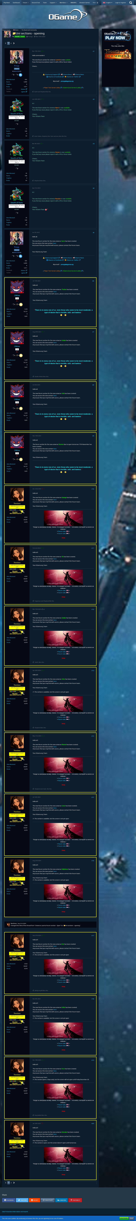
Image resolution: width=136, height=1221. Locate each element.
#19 (93, 1060)
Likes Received (10, 79)
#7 (93, 332)
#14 (93, 736)
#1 (93, 51)
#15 (93, 797)
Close (131, 1218)
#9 (93, 436)
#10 (93, 489)
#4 (93, 188)
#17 (93, 935)
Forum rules (62, 531)
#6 (93, 281)
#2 (93, 99)
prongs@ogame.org (67, 81)
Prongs (30, 36)
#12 (93, 609)
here (54, 243)
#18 (93, 999)
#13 (93, 670)
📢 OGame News (66, 74)
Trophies (8, 84)
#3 (93, 143)
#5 (93, 232)
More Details (124, 1218)
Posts (8, 86)
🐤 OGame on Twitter (72, 77)
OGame (23, 89)
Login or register (120, 2)
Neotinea (14, 923)
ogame (23, 91)
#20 (93, 1123)
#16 (93, 860)
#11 (93, 548)
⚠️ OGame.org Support (50, 74)
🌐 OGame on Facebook (54, 77)
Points (8, 82)
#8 (93, 385)
